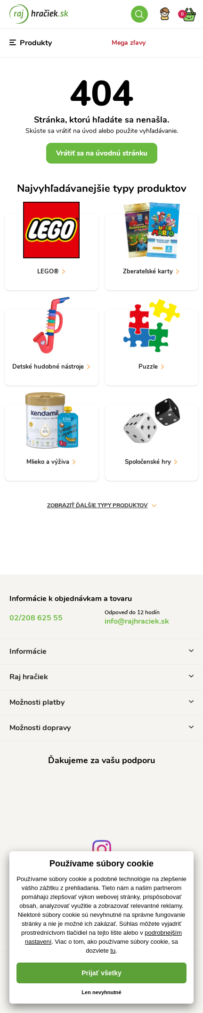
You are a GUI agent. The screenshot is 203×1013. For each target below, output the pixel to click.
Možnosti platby (101, 702)
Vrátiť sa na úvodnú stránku (101, 153)
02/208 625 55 (36, 618)
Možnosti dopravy (101, 728)
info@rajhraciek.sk (137, 621)
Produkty (30, 43)
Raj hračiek (101, 677)
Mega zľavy (129, 42)
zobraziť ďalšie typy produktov (101, 505)
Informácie (101, 651)
